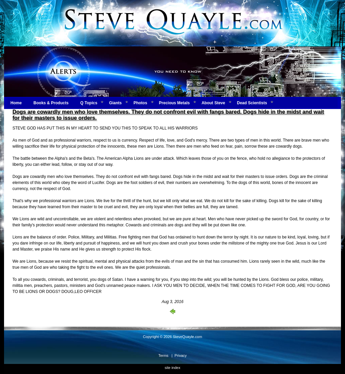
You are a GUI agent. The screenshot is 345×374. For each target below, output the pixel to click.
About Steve (213, 103)
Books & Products (50, 103)
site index (172, 368)
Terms (163, 355)
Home (16, 103)
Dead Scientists (252, 103)
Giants (115, 103)
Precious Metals (174, 103)
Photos (140, 103)
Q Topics (88, 103)
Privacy (181, 355)
